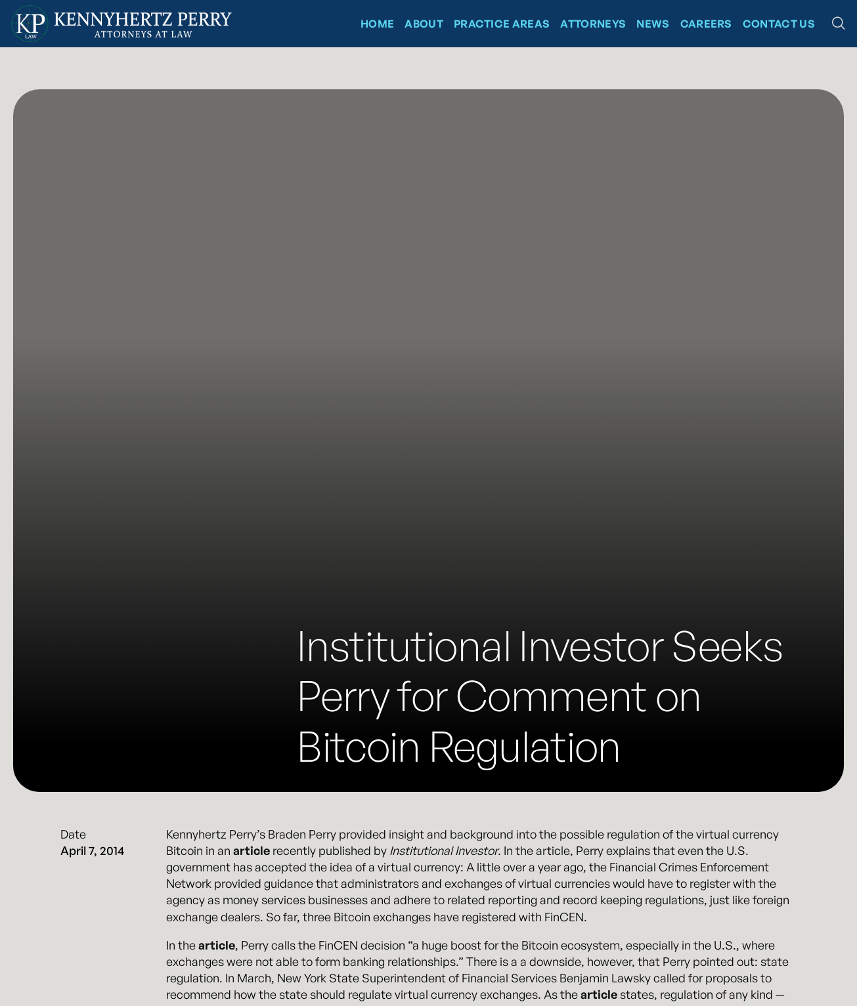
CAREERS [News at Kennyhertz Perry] (706, 23)
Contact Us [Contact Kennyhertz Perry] (779, 23)
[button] (838, 24)
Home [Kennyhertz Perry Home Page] (377, 23)
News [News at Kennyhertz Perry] (652, 23)
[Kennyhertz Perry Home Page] (121, 23)
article (251, 850)
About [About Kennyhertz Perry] (424, 23)
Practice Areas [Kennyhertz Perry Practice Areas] (502, 23)
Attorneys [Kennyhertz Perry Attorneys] (593, 23)
